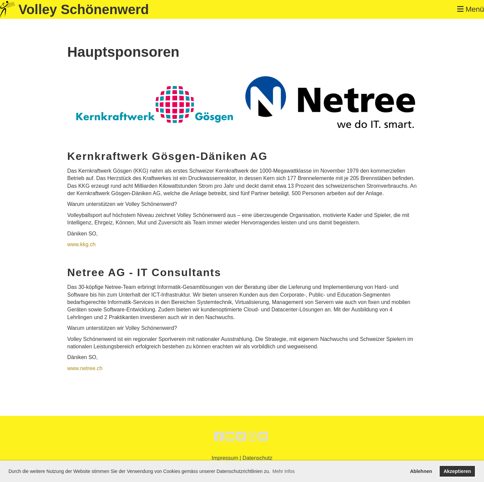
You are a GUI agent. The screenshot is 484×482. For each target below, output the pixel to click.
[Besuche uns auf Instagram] (252, 437)
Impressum (224, 458)
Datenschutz (258, 458)
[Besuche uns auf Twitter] (241, 437)
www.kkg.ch (81, 244)
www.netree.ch (85, 368)
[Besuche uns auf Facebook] (219, 437)
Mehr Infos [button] (284, 471)
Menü (470, 9)
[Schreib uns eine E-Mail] (263, 437)
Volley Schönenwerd (83, 9)
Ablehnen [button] (421, 471)
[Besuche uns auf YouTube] (230, 437)
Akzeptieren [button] (457, 471)
